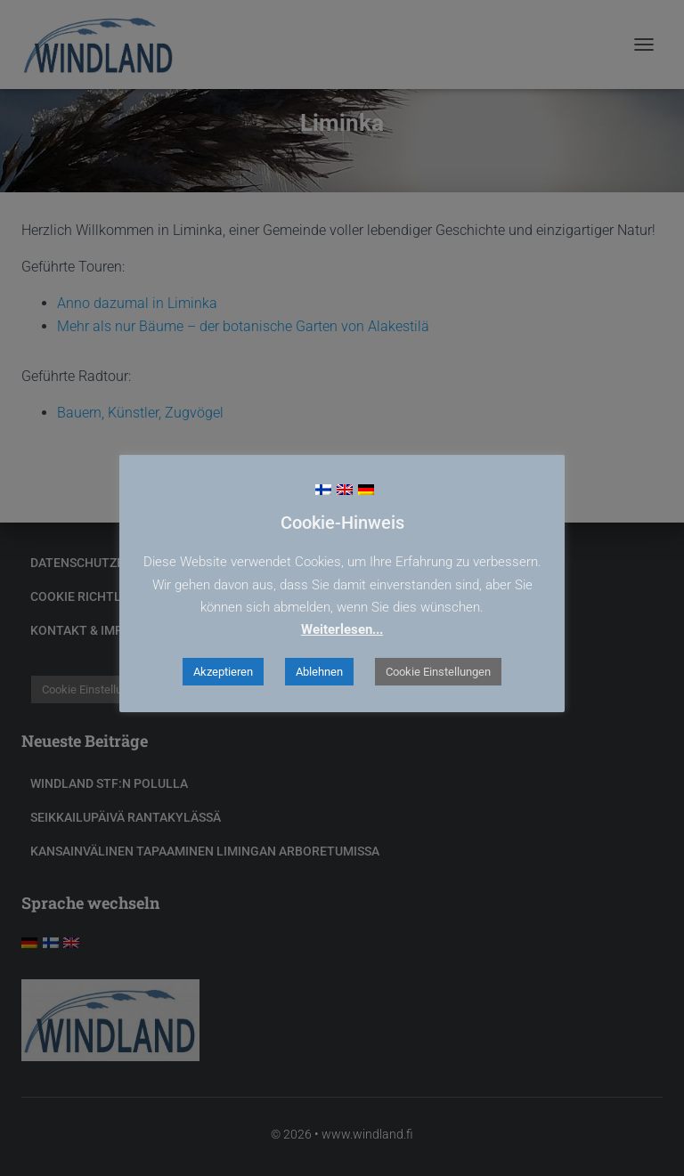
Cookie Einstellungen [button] (438, 671)
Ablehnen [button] (319, 671)
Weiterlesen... (342, 629)
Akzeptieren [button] (223, 671)
